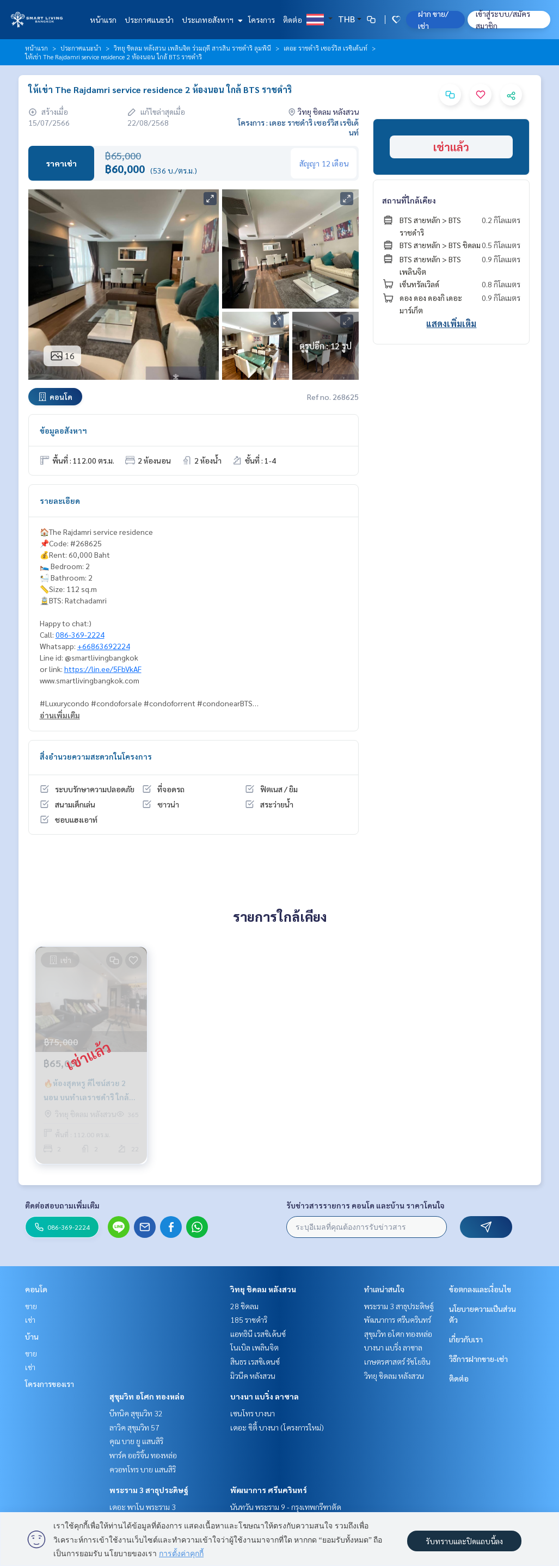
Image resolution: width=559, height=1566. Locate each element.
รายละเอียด (60, 500)
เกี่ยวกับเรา (466, 1339)
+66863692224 (103, 646)
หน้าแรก (103, 19)
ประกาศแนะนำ (149, 19)
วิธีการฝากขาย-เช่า (478, 1359)
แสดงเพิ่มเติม (451, 323)
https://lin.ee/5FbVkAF (103, 669)
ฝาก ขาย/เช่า (433, 19)
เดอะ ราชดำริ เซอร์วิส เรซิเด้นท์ (325, 48)
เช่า (30, 1319)
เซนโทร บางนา (252, 1413)
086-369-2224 (80, 634)
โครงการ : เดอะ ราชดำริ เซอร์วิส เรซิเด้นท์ (298, 127)
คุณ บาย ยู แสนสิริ (136, 1441)
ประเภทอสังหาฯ (211, 19)
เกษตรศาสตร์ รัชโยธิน (397, 1361)
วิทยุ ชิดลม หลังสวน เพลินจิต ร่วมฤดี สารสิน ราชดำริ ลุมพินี (192, 48)
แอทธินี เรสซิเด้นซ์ (258, 1334)
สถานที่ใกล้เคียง (409, 200)
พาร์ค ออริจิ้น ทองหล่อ (143, 1455)
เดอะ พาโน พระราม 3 (142, 1507)
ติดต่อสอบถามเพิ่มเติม (62, 1205)
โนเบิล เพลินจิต (254, 1347)
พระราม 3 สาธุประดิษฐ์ (148, 1490)
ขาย (31, 1306)
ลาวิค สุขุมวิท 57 (134, 1427)
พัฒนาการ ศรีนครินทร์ (268, 1490)
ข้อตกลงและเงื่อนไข (480, 1289)
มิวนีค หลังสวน (252, 1375)
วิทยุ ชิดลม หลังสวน (263, 1289)
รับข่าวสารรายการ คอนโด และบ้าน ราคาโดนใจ (365, 1205)
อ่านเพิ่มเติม (60, 715)
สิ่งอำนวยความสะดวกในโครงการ (96, 756)
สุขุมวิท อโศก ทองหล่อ (147, 1396)
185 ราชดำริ (248, 1319)
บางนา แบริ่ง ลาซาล (264, 1396)
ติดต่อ (292, 19)
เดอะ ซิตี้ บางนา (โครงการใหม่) (277, 1427)
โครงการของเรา (49, 1384)
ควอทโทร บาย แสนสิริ (142, 1469)
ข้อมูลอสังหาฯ (63, 430)
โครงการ (261, 19)
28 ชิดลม (244, 1306)
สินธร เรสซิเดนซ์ (255, 1361)
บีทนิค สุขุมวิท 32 (136, 1413)
